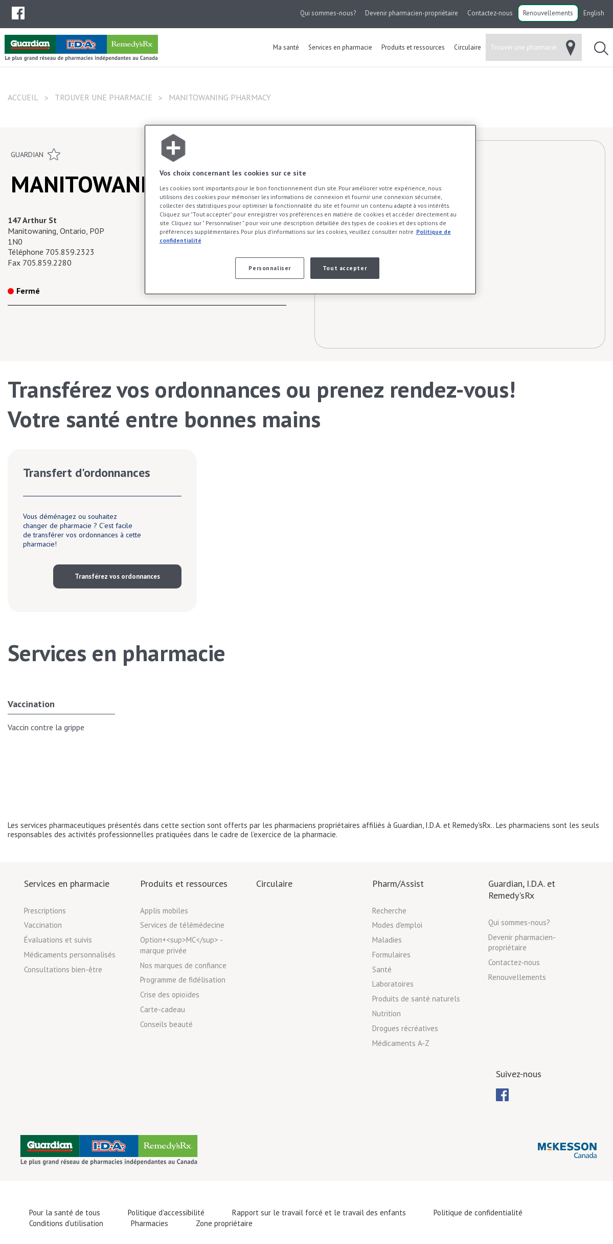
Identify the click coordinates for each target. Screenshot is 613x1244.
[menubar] (18, 13)
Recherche (389, 910)
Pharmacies (149, 1223)
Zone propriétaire (224, 1223)
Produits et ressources (184, 883)
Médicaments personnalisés (70, 954)
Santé (382, 969)
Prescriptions (45, 910)
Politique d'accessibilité (166, 1212)
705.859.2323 (70, 252)
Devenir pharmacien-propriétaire (411, 13)
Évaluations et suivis (58, 940)
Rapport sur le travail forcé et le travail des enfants (319, 1212)
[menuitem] (18, 13)
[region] (310, 209)
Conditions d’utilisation (66, 1223)
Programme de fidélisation (182, 980)
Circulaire (274, 883)
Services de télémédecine (182, 925)
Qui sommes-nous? (328, 13)
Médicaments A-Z (400, 1043)
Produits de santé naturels (416, 998)
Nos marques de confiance (183, 965)
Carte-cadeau (162, 1009)
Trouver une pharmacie (103, 97)
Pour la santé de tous (64, 1212)
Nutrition (386, 1013)
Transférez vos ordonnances (117, 576)
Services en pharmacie (66, 883)
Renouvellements (548, 13)
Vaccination (31, 704)
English (593, 13)
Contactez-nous (490, 13)
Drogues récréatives (405, 1028)
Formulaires (391, 954)
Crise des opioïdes (169, 994)
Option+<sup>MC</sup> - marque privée (181, 945)
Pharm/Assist (398, 883)
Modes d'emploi (397, 925)
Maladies (387, 940)
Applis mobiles (164, 910)
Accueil (23, 97)
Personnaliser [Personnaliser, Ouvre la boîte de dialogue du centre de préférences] (269, 268)
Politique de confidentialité (478, 1212)
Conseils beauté (166, 1024)
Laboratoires (393, 984)
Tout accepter (345, 268)
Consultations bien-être (63, 969)
